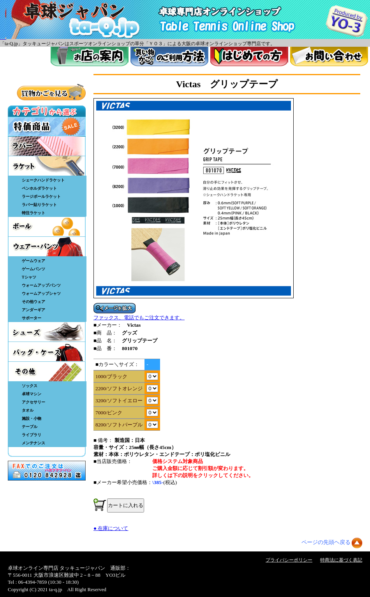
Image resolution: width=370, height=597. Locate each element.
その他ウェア (33, 301)
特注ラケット (33, 213)
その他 (47, 371)
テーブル (29, 426)
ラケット (47, 166)
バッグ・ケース (47, 351)
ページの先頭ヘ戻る (326, 542)
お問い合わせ (329, 56)
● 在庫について (110, 528)
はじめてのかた (249, 56)
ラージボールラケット (41, 196)
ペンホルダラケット (39, 188)
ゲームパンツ (33, 269)
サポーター (31, 318)
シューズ (47, 332)
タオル (27, 410)
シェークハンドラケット (43, 180)
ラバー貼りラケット (39, 205)
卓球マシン (31, 394)
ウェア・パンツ (47, 246)
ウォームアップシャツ (41, 293)
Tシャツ (29, 277)
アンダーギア (33, 310)
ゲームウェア (33, 261)
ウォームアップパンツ (41, 285)
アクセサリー (33, 402)
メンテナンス (33, 443)
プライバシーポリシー (289, 560)
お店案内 (90, 56)
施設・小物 (31, 418)
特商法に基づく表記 (341, 560)
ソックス (29, 386)
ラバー (47, 146)
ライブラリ (31, 435)
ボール (47, 226)
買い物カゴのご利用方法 (169, 56)
